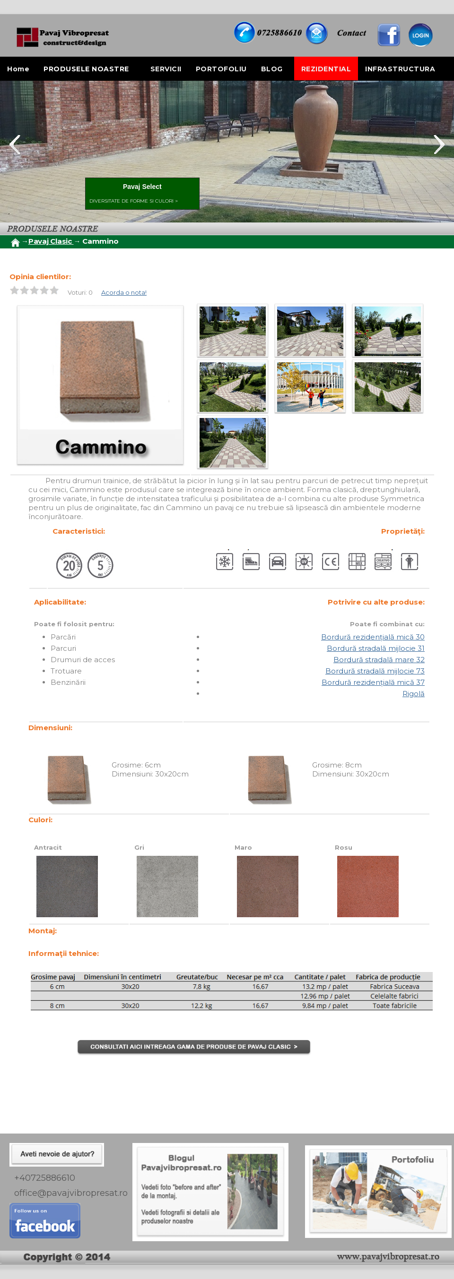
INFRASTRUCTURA (400, 69)
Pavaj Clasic (51, 241)
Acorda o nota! (124, 292)
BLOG (272, 69)
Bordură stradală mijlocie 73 (375, 670)
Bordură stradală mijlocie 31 (376, 648)
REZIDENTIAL (326, 69)
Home (18, 69)
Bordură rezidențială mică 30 (373, 636)
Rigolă (413, 693)
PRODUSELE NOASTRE (86, 69)
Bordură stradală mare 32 (379, 659)
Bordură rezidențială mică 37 (373, 682)
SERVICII (166, 69)
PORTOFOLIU (221, 69)
